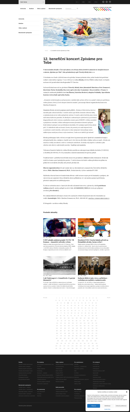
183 (80, 336)
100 (57, 318)
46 (78, 305)
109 (93, 318)
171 (77, 333)
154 (96, 328)
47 (82, 305)
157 (65, 330)
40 (57, 305)
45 (75, 305)
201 (66, 341)
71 (82, 310)
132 (96, 323)
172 (80, 333)
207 (91, 341)
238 (85, 348)
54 (64, 308)
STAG (95, 2)
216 (84, 343)
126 (73, 323)
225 (76, 346)
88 (57, 315)
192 (72, 338)
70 (79, 310)
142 (92, 325)
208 (95, 341)
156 (61, 330)
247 (83, 351)
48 (85, 305)
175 (92, 333)
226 (81, 346)
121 (95, 320)
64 (57, 310)
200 (62, 341)
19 (69, 300)
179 (65, 336)
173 (84, 333)
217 (88, 343)
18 (66, 300)
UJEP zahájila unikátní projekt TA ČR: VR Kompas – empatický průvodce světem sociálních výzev (58, 242)
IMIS (89, 2)
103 (68, 318)
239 (89, 348)
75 (96, 310)
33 (74, 303)
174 (88, 333)
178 (61, 336)
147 (69, 328)
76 (57, 313)
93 (74, 315)
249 (91, 351)
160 (77, 330)
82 (78, 313)
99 (96, 315)
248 (87, 351)
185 (88, 336)
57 (74, 308)
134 (61, 325)
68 (71, 310)
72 (85, 310)
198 (96, 338)
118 (84, 320)
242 (62, 351)
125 (69, 323)
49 (89, 305)
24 (86, 300)
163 (88, 330)
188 (57, 338)
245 (75, 351)
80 (71, 313)
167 (61, 333)
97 (89, 315)
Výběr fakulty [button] (32, 2)
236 (77, 348)
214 (77, 343)
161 (80, 330)
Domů (46, 50)
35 (81, 303)
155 (57, 330)
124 (65, 323)
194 (80, 338)
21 (76, 300)
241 (97, 348)
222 (64, 346)
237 (81, 348)
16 (59, 300)
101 (61, 318)
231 (56, 348)
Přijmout (93, 405)
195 (84, 338)
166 (57, 333)
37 (89, 303)
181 (73, 336)
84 (85, 313)
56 (71, 308)
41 (60, 305)
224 (72, 346)
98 (92, 315)
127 (77, 323)
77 (61, 313)
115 (72, 320)
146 (65, 328)
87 (96, 313)
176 (96, 333)
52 (57, 308)
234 (68, 348)
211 (65, 343)
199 (58, 341)
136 (69, 325)
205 (83, 341)
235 (72, 348)
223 (68, 346)
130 (88, 323)
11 (86, 298)
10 (83, 298)
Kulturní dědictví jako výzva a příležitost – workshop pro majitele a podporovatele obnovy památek (93, 280)
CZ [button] (77, 2)
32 (71, 303)
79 (68, 313)
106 (81, 318)
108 (89, 318)
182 (76, 336)
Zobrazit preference (121, 405)
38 (92, 303)
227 (85, 346)
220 (56, 346)
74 (92, 310)
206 (87, 341)
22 (79, 300)
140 (84, 325)
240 (93, 348)
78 (64, 313)
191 (68, 338)
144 (57, 328)
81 (75, 313)
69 (75, 310)
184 (84, 336)
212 (69, 343)
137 (73, 325)
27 (97, 300)
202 (70, 341)
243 (66, 351)
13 (93, 298)
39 (96, 303)
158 (68, 330)
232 (60, 348)
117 (80, 320)
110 (96, 318)
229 (93, 346)
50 (93, 305)
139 (80, 325)
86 (92, 313)
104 (73, 318)
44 (71, 305)
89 (60, 315)
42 (64, 305)
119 (88, 320)
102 (64, 318)
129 (84, 323)
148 (73, 328)
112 (61, 320)
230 (97, 346)
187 (96, 336)
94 (78, 315)
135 (65, 325)
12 (89, 298)
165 (96, 330)
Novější (45, 297)
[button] (127, 392)
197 (92, 338)
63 (96, 308)
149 (77, 328)
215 (80, 343)
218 (92, 343)
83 (81, 313)
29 (61, 303)
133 (57, 325)
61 (89, 308)
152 (88, 328)
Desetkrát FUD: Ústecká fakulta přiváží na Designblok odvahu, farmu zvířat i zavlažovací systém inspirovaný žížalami (93, 242)
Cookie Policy (107, 409)
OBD (83, 2)
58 (78, 308)
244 (70, 351)
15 (56, 300)
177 (57, 336)
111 (57, 320)
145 (61, 328)
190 (65, 338)
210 (61, 343)
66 (64, 310)
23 (83, 300)
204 (79, 341)
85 (89, 313)
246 (79, 351)
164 (92, 330)
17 (62, 300)
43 (67, 305)
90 (64, 315)
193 (76, 338)
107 (85, 318)
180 (69, 336)
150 (81, 328)
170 (73, 333)
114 (69, 320)
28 (57, 303)
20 (73, 300)
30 (64, 303)
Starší (108, 297)
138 (76, 325)
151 (85, 328)
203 (74, 341)
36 (85, 303)
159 (72, 330)
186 (92, 336)
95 (82, 315)
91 (67, 315)
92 (71, 315)
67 (68, 310)
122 (57, 323)
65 (61, 310)
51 (96, 305)
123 (61, 323)
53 (60, 308)
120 (92, 320)
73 (89, 310)
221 (60, 346)
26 (93, 300)
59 (81, 308)
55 (67, 308)
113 (65, 320)
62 (92, 308)
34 (78, 303)
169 (69, 333)
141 (88, 325)
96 (85, 315)
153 (92, 328)
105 (77, 318)
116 (76, 320)
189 (61, 338)
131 (92, 323)
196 (88, 338)
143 (96, 325)
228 (89, 346)
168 (65, 333)
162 (84, 330)
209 (57, 343)
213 (73, 343)
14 (96, 298)
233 (64, 348)
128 (80, 323)
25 (90, 300)
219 (96, 343)
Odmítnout (107, 405)
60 (85, 308)
